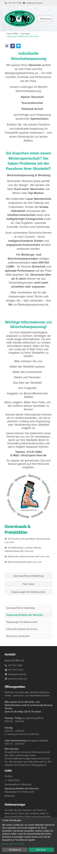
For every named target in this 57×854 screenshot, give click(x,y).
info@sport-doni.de (34, 3)
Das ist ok (41, 849)
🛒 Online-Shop (12, 780)
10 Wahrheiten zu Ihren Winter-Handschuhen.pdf (23, 549)
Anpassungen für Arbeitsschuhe (28, 591)
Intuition (9, 776)
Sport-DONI (12, 33)
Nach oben (28, 583)
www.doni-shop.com (17, 678)
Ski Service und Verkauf (18, 636)
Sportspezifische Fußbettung (28, 575)
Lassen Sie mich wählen (13, 844)
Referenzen (10, 796)
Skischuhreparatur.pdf (24, 561)
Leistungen (25, 33)
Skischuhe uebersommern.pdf (28, 556)
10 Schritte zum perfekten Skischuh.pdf (27, 540)
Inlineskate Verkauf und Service (21, 629)
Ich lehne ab (15, 849)
